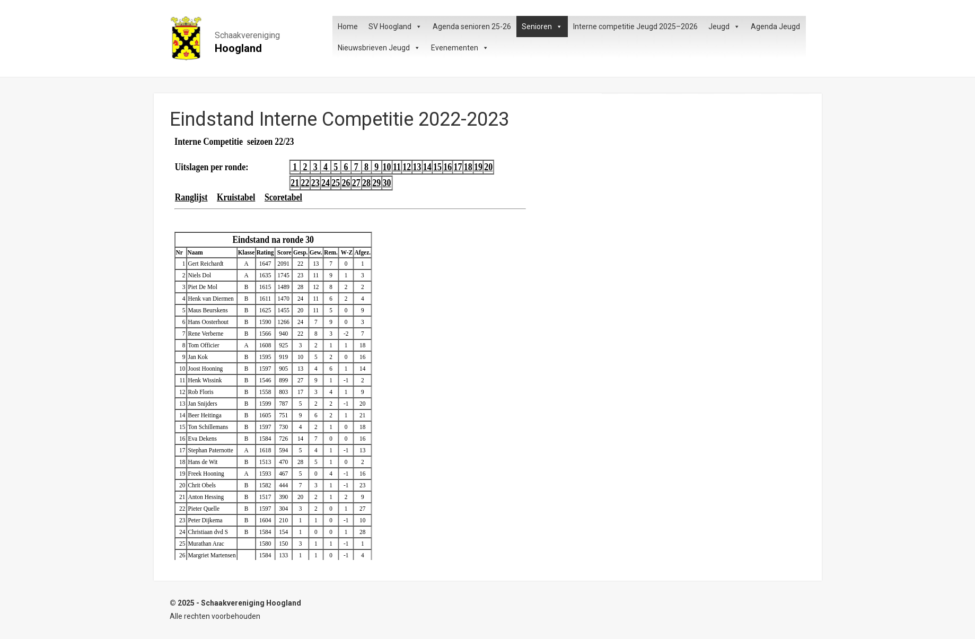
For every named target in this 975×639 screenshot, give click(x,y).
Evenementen (460, 47)
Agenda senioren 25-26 (472, 26)
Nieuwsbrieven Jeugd (379, 47)
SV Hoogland (395, 26)
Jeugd (724, 26)
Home (348, 26)
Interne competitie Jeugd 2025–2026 (635, 26)
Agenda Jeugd (775, 26)
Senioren (542, 26)
